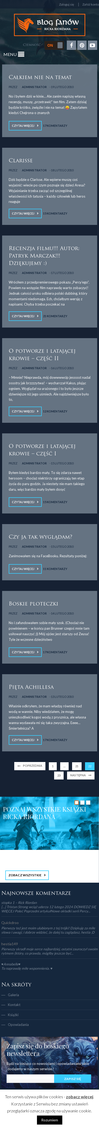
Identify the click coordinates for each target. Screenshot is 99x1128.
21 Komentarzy (55, 316)
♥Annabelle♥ (10, 964)
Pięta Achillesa (31, 687)
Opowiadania (18, 1024)
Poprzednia (32, 765)
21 (76, 766)
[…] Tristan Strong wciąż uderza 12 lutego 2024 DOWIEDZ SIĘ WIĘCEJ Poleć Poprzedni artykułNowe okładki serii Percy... (48, 909)
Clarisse (21, 161)
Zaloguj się (66, 4)
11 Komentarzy (55, 568)
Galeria (13, 995)
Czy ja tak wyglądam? (40, 537)
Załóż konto (90, 4)
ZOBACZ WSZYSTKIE (24, 875)
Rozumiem (49, 1120)
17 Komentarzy (55, 125)
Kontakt (14, 1005)
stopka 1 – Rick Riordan (19, 902)
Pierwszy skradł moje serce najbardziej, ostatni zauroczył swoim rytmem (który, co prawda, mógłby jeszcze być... (49, 951)
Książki (13, 1015)
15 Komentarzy (55, 213)
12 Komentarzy (55, 411)
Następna (78, 775)
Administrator (34, 87)
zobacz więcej (79, 1096)
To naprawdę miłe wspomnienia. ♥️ (27, 968)
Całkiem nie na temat (40, 77)
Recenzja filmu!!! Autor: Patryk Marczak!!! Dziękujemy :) (44, 256)
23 (58, 775)
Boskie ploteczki (33, 604)
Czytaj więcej (23, 125)
